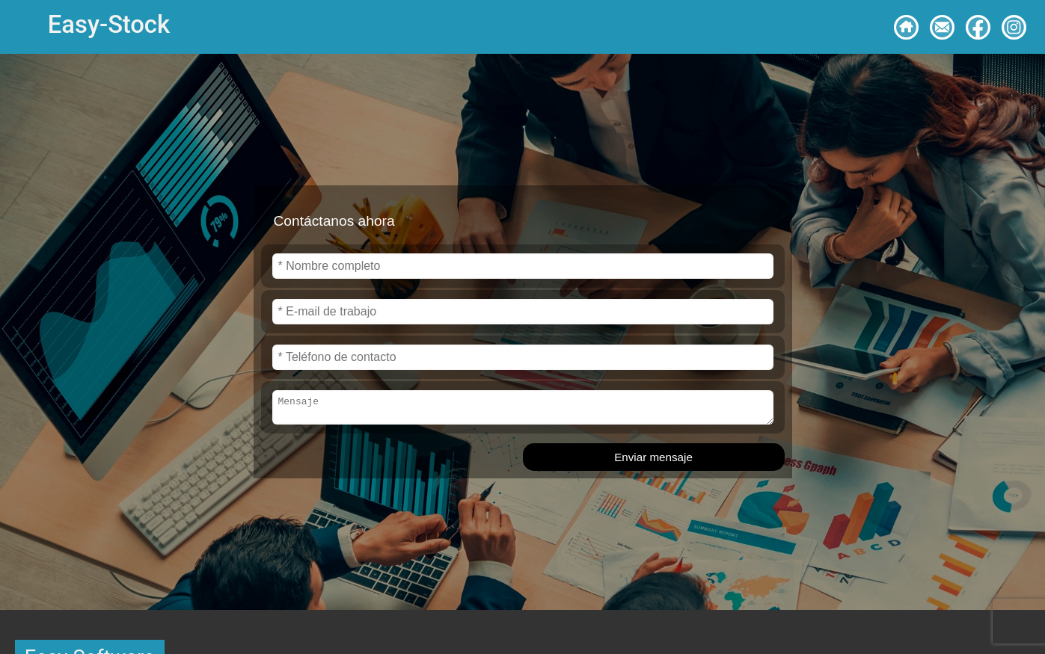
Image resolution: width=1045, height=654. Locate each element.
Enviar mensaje (653, 459)
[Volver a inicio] (906, 27)
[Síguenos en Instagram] (1014, 27)
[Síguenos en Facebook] (978, 27)
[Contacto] (942, 27)
